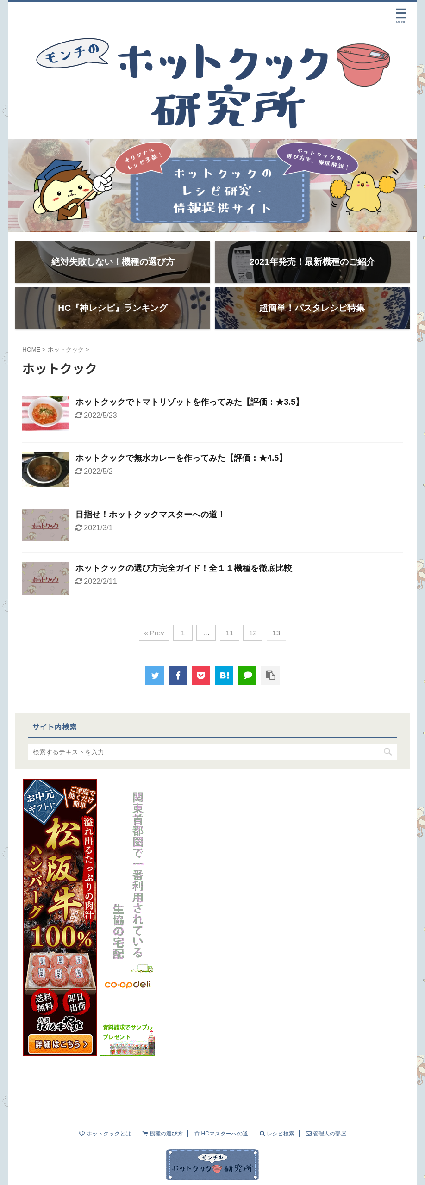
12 (253, 641)
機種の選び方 (162, 1115)
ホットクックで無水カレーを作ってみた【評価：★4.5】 (181, 467)
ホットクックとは (105, 1115)
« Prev (154, 641)
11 (230, 641)
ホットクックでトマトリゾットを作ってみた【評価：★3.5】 (189, 411)
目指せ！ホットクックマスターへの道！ (150, 523)
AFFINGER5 (312, 1174)
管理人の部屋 (326, 1115)
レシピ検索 (277, 1115)
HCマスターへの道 (221, 1115)
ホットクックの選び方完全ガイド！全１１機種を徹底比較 (183, 577)
